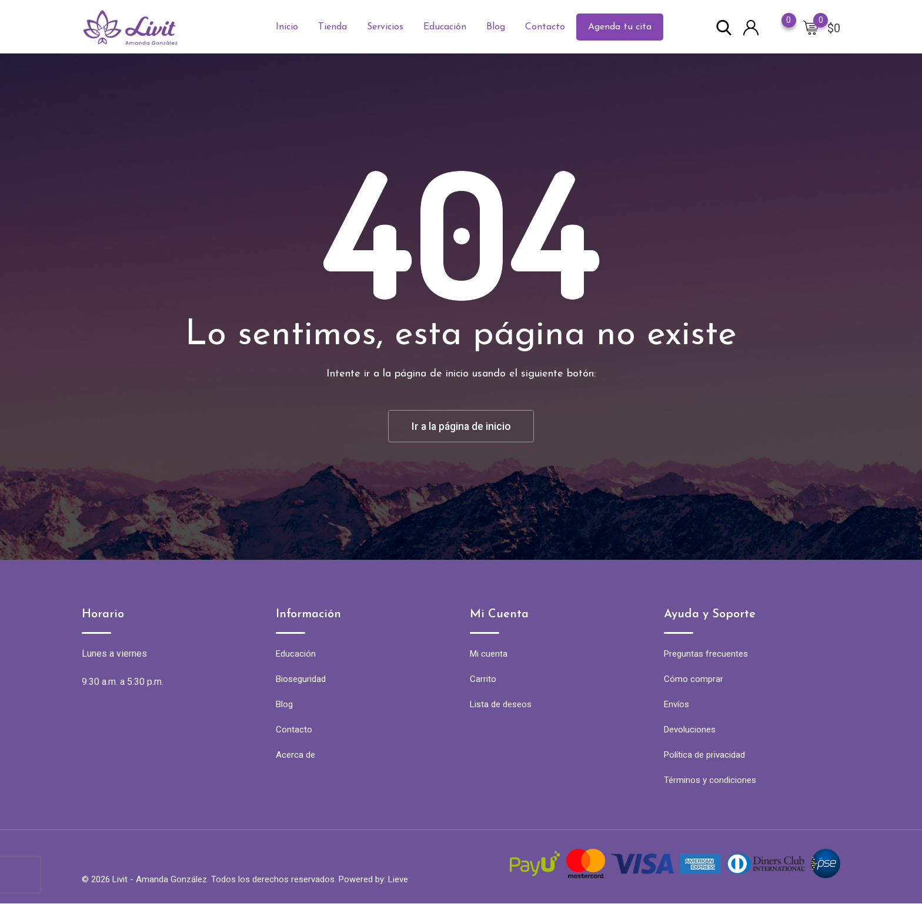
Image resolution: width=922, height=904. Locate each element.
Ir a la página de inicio (461, 426)
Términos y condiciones (710, 780)
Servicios (385, 27)
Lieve (398, 880)
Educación (444, 27)
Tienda (332, 27)
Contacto (545, 27)
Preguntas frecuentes (706, 654)
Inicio (287, 27)
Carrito (483, 679)
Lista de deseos (501, 705)
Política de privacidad (704, 755)
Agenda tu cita (620, 27)
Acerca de (295, 755)
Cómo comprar (693, 679)
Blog (495, 27)
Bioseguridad (301, 679)
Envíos (676, 705)
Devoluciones (690, 730)
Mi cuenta (488, 654)
